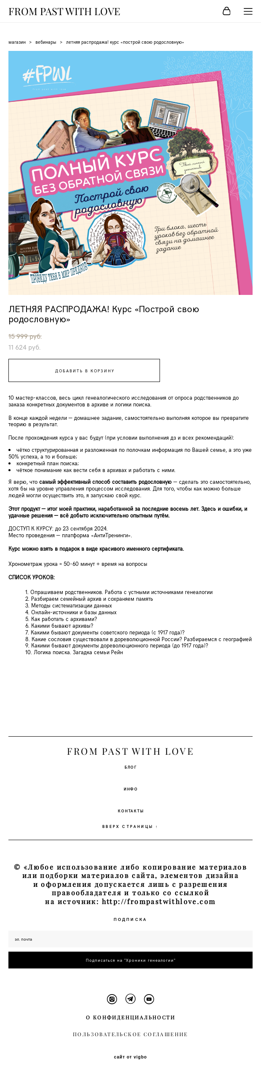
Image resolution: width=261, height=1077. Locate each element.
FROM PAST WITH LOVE (64, 11)
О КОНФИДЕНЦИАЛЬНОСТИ (130, 1017)
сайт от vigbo (130, 1057)
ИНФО (131, 788)
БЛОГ (131, 766)
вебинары (45, 42)
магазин (17, 42)
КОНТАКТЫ (131, 810)
